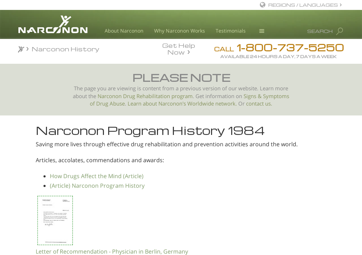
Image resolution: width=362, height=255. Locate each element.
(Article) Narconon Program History (175, 207)
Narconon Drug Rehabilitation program (145, 96)
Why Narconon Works (179, 30)
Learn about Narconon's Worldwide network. (182, 103)
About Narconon (124, 30)
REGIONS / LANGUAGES (303, 5)
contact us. (259, 103)
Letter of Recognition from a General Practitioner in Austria (60, 183)
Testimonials (231, 30)
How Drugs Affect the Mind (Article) (174, 198)
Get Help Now (178, 48)
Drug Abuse (110, 103)
